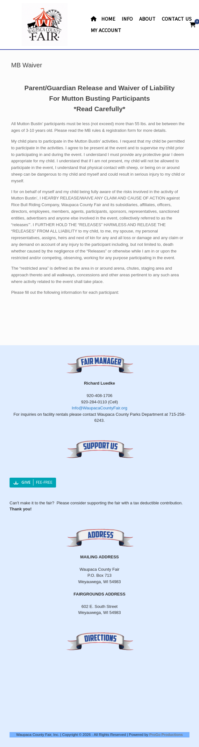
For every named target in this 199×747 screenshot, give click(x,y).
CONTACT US (177, 19)
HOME (103, 19)
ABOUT (147, 19)
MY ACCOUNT (106, 30)
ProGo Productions (166, 735)
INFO (127, 19)
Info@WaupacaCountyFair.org (99, 408)
